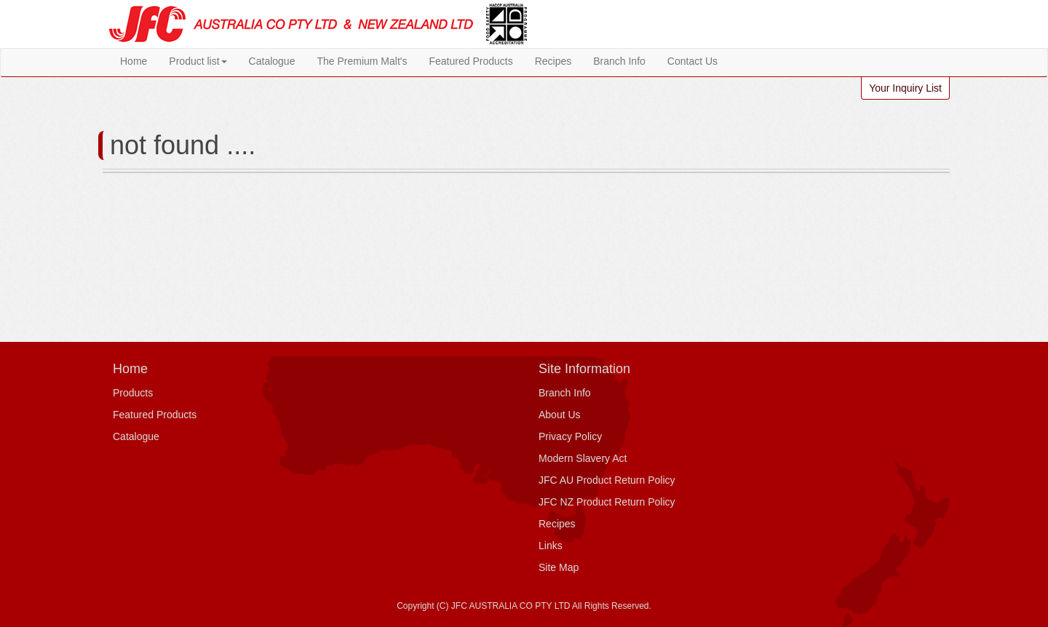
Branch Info (619, 61)
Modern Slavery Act (583, 458)
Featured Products (470, 61)
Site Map (559, 567)
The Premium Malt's (362, 61)
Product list (197, 61)
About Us (560, 414)
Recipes (553, 61)
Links (551, 545)
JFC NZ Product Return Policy (607, 502)
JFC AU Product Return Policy (607, 480)
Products (133, 393)
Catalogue (272, 61)
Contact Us (692, 61)
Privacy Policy (570, 436)
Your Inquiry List (905, 88)
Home (133, 61)
